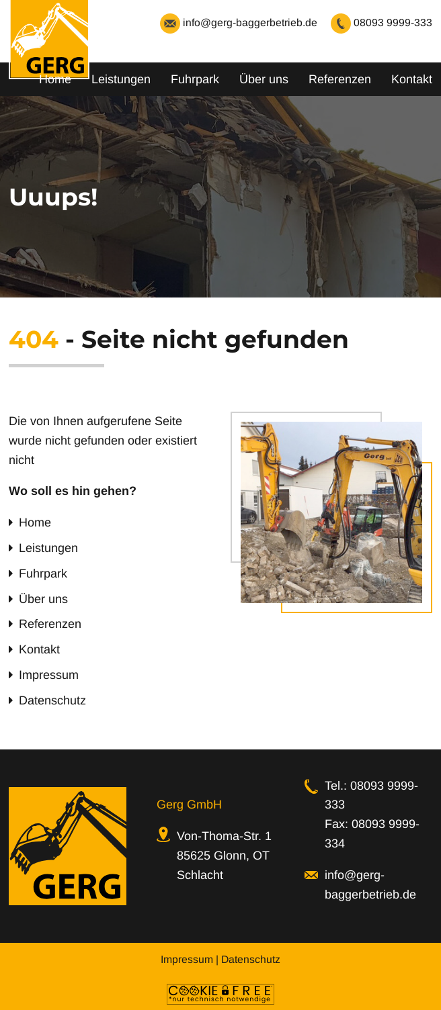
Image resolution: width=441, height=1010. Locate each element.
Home (55, 79)
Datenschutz (52, 700)
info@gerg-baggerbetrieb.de (238, 22)
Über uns (263, 79)
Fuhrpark (195, 79)
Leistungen (121, 79)
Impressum (49, 675)
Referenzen (340, 79)
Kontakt (411, 79)
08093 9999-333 (381, 22)
